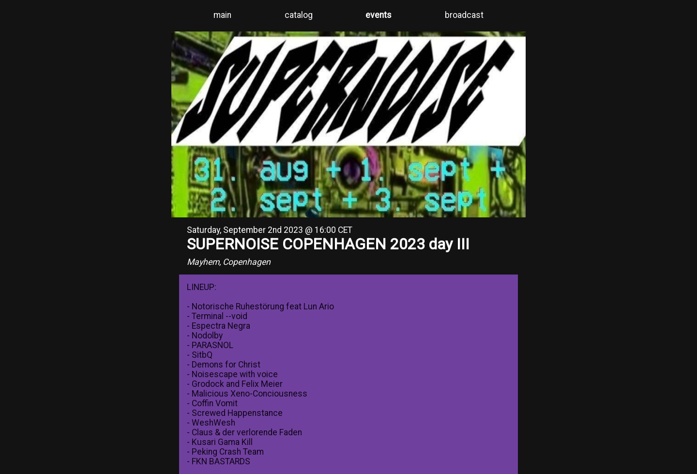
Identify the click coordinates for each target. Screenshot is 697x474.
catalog (299, 15)
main (222, 15)
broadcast (464, 15)
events (378, 15)
